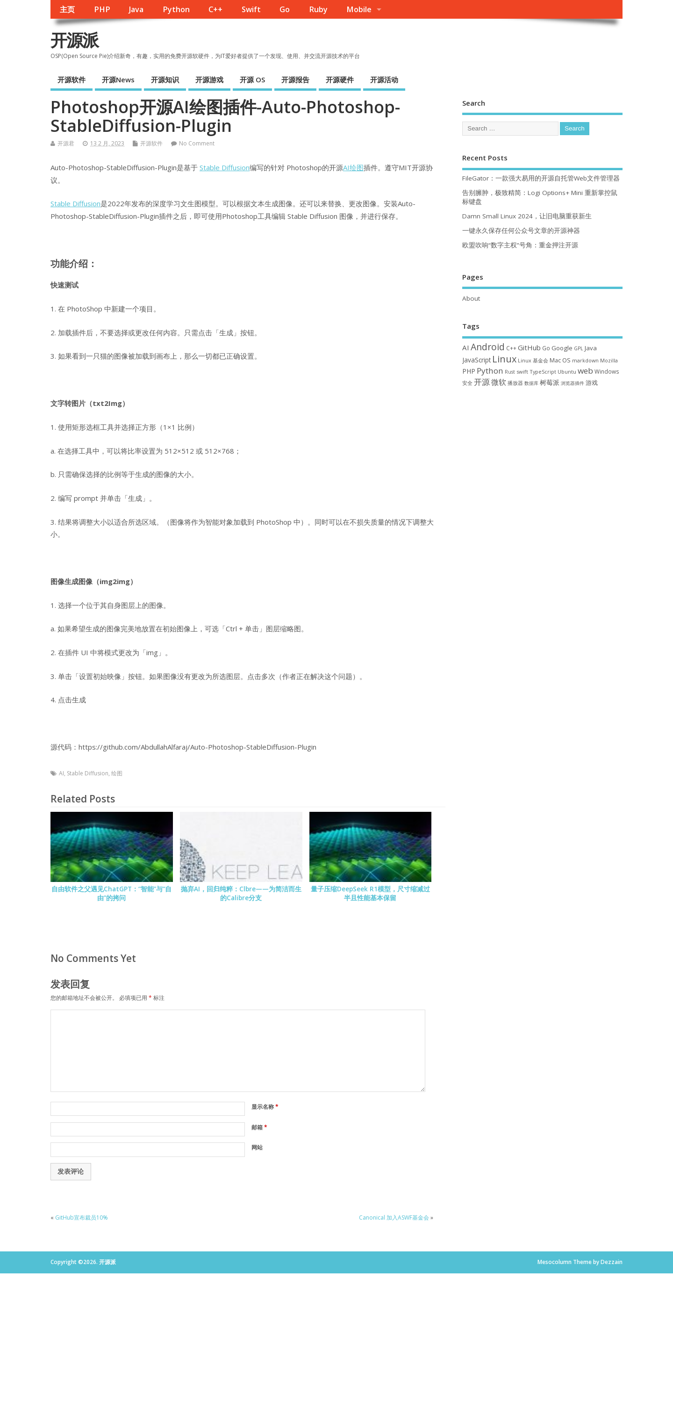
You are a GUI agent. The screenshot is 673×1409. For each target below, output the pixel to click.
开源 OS (252, 79)
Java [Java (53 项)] (591, 348)
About (471, 298)
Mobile (359, 9)
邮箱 (259, 1127)
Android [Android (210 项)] (488, 346)
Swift (251, 9)
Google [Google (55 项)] (562, 348)
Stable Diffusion (225, 167)
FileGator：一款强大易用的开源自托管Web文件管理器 (541, 178)
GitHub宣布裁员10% (81, 1217)
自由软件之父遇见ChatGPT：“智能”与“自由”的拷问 (111, 893)
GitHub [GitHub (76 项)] (529, 347)
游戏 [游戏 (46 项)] (592, 383)
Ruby (318, 9)
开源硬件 (340, 79)
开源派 (74, 40)
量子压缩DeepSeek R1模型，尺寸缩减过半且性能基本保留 (370, 893)
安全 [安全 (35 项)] (467, 382)
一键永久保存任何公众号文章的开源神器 (521, 230)
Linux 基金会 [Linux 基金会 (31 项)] (533, 360)
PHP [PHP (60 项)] (468, 371)
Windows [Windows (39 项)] (606, 371)
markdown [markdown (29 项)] (585, 360)
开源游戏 (209, 79)
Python (176, 9)
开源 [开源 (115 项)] (482, 381)
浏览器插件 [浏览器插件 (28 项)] (572, 383)
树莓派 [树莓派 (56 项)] (549, 382)
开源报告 (295, 79)
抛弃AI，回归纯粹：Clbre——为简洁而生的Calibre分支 (241, 893)
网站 (257, 1147)
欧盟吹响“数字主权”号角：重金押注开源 (520, 245)
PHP (102, 9)
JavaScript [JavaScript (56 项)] (476, 360)
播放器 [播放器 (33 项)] (515, 382)
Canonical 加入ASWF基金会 (394, 1217)
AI (346, 167)
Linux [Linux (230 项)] (504, 359)
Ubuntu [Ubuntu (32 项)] (567, 371)
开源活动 (384, 79)
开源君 (65, 143)
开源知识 (165, 79)
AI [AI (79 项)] (465, 347)
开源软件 (71, 79)
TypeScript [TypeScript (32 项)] (543, 371)
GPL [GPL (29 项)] (578, 348)
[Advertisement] (542, 470)
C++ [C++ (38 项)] (511, 348)
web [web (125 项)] (585, 370)
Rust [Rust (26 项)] (510, 372)
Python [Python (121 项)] (490, 370)
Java (136, 9)
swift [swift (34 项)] (522, 371)
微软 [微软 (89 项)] (498, 382)
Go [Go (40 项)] (546, 348)
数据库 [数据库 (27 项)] (531, 383)
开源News (118, 79)
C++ (215, 9)
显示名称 (265, 1107)
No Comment (197, 143)
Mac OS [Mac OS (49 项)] (560, 360)
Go (284, 9)
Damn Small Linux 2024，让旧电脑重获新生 (527, 216)
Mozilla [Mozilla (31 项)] (609, 360)
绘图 (357, 167)
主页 (67, 9)
